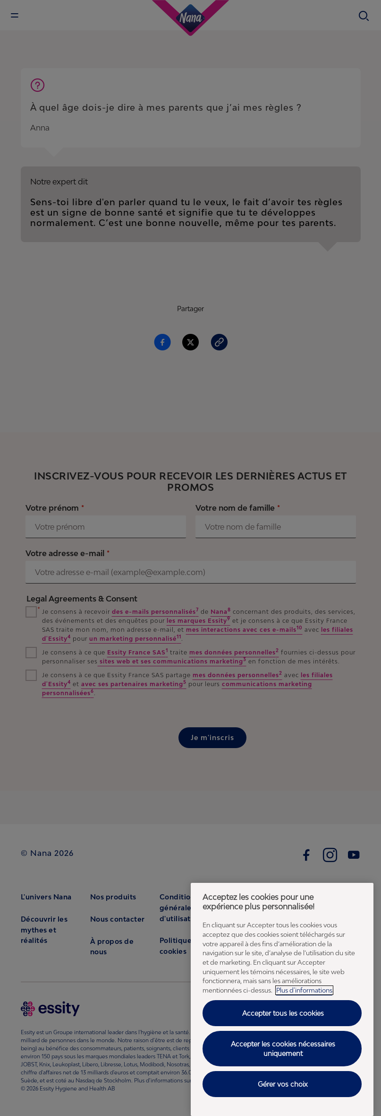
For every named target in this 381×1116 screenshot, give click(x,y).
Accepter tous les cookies (283, 1013)
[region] (282, 999)
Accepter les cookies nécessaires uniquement (283, 1048)
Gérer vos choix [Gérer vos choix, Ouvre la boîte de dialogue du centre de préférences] (283, 1084)
